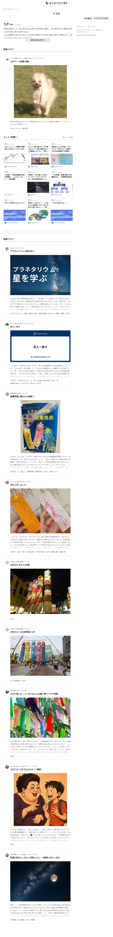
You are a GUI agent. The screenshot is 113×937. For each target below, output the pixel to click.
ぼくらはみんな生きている (18, 323)
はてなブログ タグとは (83, 30)
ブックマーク (10, 144)
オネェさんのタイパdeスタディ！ (20, 766)
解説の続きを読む (38, 40)
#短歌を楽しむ (15, 383)
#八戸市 (13, 380)
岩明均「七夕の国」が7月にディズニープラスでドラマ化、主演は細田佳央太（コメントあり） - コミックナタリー (38, 177)
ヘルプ (93, 30)
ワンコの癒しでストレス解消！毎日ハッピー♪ (23, 58)
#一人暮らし (21, 471)
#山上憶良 (20, 920)
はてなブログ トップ (11, 9)
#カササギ (25, 383)
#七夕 (12, 128)
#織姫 (57, 313)
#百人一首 (54, 380)
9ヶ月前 (41, 58)
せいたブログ (14, 248)
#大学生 (13, 471)
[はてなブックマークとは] (17, 137)
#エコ (56, 471)
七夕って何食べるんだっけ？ (15, 203)
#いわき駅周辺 (15, 681)
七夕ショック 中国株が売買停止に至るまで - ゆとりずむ (15, 148)
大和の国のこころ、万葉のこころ (20, 854)
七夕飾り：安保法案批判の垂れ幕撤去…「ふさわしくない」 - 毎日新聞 (15, 177)
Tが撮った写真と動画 (16, 562)
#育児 (24, 552)
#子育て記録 (39, 552)
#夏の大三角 (33, 313)
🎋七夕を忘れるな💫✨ (60, 203)
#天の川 (51, 313)
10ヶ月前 (30, 323)
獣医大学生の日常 (15, 393)
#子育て (13, 552)
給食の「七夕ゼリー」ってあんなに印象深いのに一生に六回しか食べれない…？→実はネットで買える (38, 205)
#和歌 (33, 920)
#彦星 (62, 313)
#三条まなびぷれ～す (24, 380)
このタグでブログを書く (101, 18)
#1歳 (18, 552)
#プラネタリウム (16, 313)
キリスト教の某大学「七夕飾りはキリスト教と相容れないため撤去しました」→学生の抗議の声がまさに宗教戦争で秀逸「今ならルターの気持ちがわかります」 (38, 149)
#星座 (25, 313)
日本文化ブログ (15, 691)
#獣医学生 (38, 471)
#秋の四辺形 (42, 313)
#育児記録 (30, 552)
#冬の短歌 (46, 380)
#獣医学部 (30, 471)
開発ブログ (100, 30)
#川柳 (51, 471)
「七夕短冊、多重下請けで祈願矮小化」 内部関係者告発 (62, 176)
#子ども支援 (37, 380)
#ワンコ (18, 128)
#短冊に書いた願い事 (58, 552)
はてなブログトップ (82, 32)
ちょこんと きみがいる (17, 481)
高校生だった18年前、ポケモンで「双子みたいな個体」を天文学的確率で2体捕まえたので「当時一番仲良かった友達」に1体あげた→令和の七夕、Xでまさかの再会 (62, 149)
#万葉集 (13, 920)
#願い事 (25, 128)
